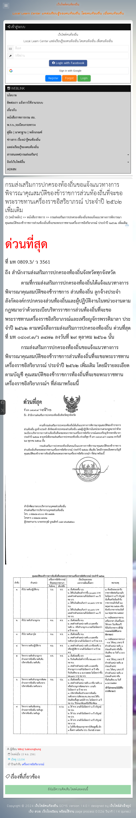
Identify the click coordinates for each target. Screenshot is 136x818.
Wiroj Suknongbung (29, 749)
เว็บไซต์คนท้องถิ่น (46, 806)
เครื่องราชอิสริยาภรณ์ (33, 764)
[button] (68, 70)
